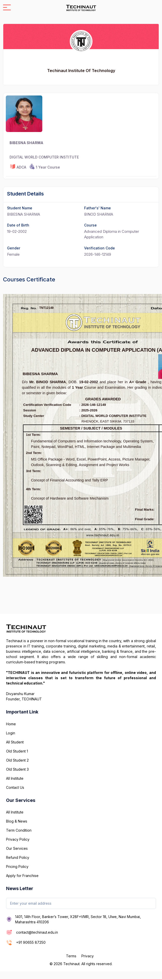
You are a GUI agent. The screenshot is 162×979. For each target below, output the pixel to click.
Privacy (87, 956)
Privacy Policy (17, 839)
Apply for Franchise (22, 875)
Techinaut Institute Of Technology (81, 70)
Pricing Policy (17, 866)
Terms (71, 956)
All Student (15, 742)
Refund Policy (17, 857)
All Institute (14, 778)
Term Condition (18, 830)
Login (10, 733)
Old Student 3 (17, 769)
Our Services (17, 848)
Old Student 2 (17, 760)
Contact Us (15, 787)
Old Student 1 (17, 751)
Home (11, 724)
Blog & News (16, 821)
